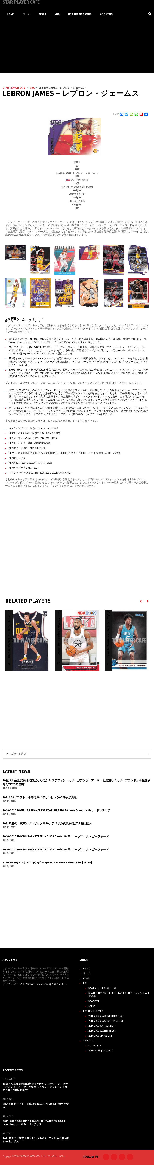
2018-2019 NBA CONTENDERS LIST (105, 1015)
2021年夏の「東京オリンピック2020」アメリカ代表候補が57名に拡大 (36, 1140)
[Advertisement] (77, 46)
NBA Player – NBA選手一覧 (102, 987)
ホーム (87, 973)
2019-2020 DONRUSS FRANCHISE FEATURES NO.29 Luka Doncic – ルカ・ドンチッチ (34, 1123)
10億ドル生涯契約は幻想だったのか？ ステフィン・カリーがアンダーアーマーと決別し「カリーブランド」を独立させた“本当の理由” (35, 1087)
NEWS (86, 978)
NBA (85, 983)
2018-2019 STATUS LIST (100, 1035)
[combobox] (77, 754)
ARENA (91, 1005)
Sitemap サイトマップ (100, 1050)
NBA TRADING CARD (93, 1010)
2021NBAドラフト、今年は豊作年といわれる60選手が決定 (36, 1105)
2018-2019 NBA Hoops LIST (102, 1030)
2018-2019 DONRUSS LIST (101, 1025)
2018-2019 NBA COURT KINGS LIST (105, 1020)
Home (86, 968)
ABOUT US (88, 1040)
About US (42, 984)
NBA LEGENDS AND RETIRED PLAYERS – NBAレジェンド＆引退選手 (119, 994)
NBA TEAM (93, 1001)
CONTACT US (94, 1045)
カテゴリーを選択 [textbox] (16, 753)
